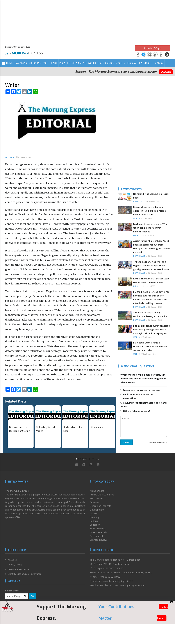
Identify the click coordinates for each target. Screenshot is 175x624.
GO (32, 596)
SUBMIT (126, 442)
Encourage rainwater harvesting (140, 389)
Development (97, 509)
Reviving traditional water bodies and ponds (143, 404)
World (92, 63)
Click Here (166, 71)
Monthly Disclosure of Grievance (24, 573)
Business (94, 502)
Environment (96, 535)
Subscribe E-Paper (152, 48)
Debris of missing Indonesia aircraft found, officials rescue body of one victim (149, 211)
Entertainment (76, 63)
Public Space (106, 63)
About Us (12, 559)
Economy (94, 517)
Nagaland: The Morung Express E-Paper (151, 195)
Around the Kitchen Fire (102, 494)
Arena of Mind (97, 490)
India (62, 63)
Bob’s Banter (97, 498)
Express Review (98, 539)
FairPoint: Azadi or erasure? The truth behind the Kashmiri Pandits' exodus (150, 228)
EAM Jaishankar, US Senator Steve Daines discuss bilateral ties (151, 280)
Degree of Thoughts (100, 505)
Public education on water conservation (136, 396)
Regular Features (139, 63)
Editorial (35, 63)
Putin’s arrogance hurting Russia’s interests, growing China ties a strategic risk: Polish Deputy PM (151, 329)
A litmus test (97, 427)
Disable (94, 513)
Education (95, 524)
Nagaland (21, 63)
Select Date (12, 590)
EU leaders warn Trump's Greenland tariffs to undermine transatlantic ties (150, 346)
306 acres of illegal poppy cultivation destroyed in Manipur (150, 314)
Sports (120, 63)
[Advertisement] (87, 21)
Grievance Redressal (18, 569)
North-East (50, 63)
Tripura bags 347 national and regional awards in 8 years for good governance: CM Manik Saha (151, 265)
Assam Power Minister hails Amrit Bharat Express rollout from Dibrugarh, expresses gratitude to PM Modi (151, 246)
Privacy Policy (15, 564)
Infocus (159, 63)
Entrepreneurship (99, 532)
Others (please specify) (135, 410)
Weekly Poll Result (158, 442)
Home (9, 63)
